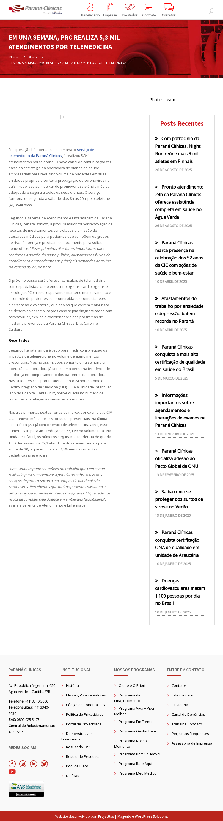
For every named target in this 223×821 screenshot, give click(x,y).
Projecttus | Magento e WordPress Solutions (132, 816)
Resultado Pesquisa (83, 756)
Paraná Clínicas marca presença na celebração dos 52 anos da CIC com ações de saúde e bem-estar (179, 258)
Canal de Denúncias (188, 714)
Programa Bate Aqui (135, 763)
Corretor (168, 13)
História (72, 685)
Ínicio (13, 56)
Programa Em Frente (136, 721)
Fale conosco (182, 695)
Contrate (149, 13)
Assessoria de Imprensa (192, 743)
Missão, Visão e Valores (86, 695)
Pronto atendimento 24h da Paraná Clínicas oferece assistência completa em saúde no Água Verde (179, 202)
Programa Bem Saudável (139, 753)
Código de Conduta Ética (86, 704)
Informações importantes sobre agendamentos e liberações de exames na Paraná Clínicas (180, 410)
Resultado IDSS (79, 746)
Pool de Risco (77, 766)
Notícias (72, 775)
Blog (32, 56)
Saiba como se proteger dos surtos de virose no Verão (179, 499)
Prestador (129, 13)
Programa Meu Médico (137, 773)
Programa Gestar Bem (137, 731)
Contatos (179, 685)
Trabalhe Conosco (187, 724)
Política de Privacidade (85, 714)
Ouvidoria (180, 704)
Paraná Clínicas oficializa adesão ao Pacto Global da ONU (176, 458)
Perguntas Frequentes (190, 733)
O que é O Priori (132, 685)
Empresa (110, 13)
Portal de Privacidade (84, 724)
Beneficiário (90, 13)
